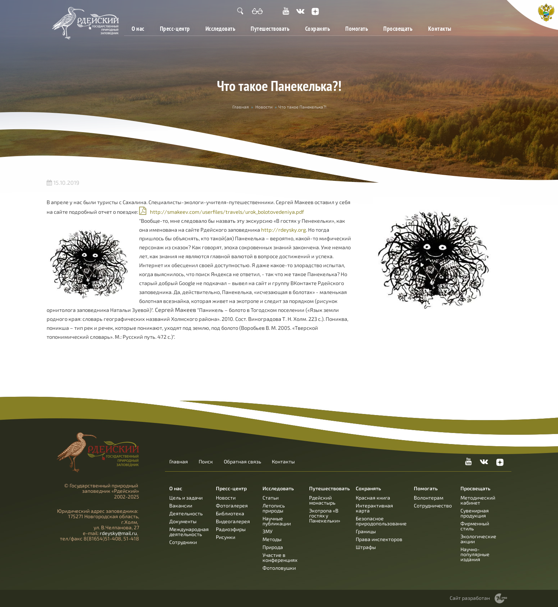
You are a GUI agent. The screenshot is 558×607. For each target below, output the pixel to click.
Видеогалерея (233, 521)
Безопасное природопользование (381, 520)
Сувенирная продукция (474, 513)
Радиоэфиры (231, 529)
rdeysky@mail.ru (118, 533)
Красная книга (373, 498)
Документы (183, 521)
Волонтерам (428, 498)
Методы (272, 539)
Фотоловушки (279, 568)
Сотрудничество (433, 505)
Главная (240, 106)
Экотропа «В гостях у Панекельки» (324, 515)
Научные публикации (277, 520)
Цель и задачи (186, 498)
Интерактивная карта (374, 508)
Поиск (206, 461)
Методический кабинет (477, 500)
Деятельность (186, 513)
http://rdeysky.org (283, 229)
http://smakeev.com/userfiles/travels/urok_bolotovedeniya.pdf (227, 211)
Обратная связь (242, 461)
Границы (366, 531)
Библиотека (230, 513)
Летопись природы (274, 508)
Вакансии (180, 505)
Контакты (439, 28)
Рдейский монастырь (322, 500)
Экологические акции (478, 538)
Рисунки (225, 537)
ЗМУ (268, 531)
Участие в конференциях (280, 557)
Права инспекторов (379, 539)
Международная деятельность (189, 531)
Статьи (271, 498)
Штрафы (366, 547)
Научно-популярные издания (475, 554)
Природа (273, 547)
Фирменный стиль (474, 525)
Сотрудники (183, 542)
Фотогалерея (232, 505)
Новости (264, 106)
